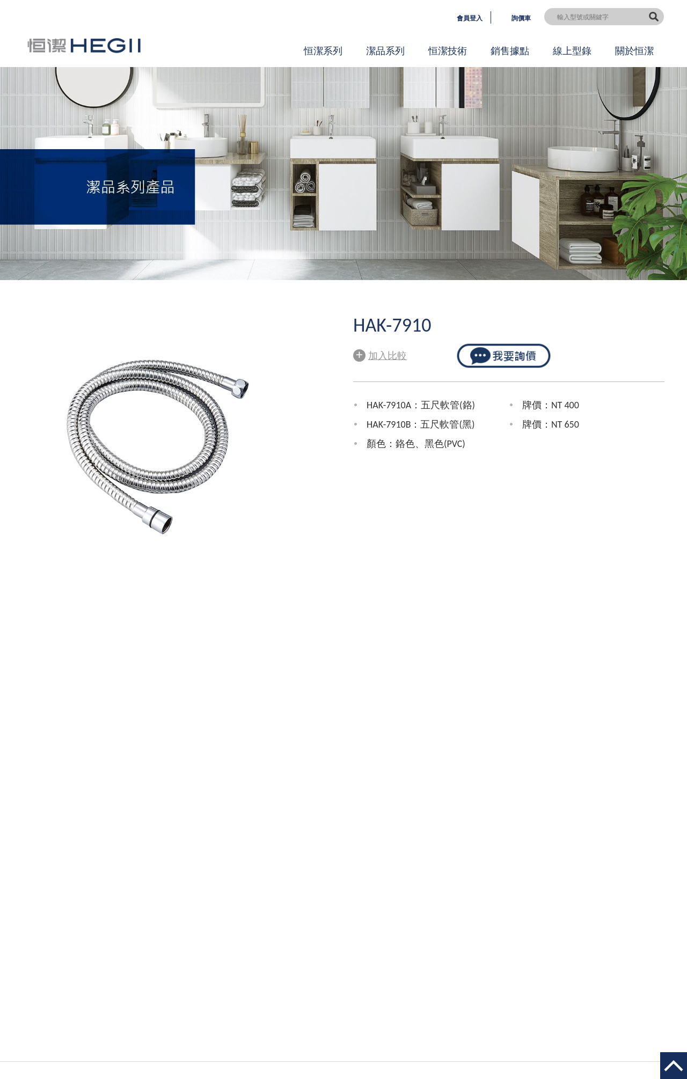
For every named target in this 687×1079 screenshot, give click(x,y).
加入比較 (380, 354)
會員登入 (470, 18)
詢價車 (521, 18)
